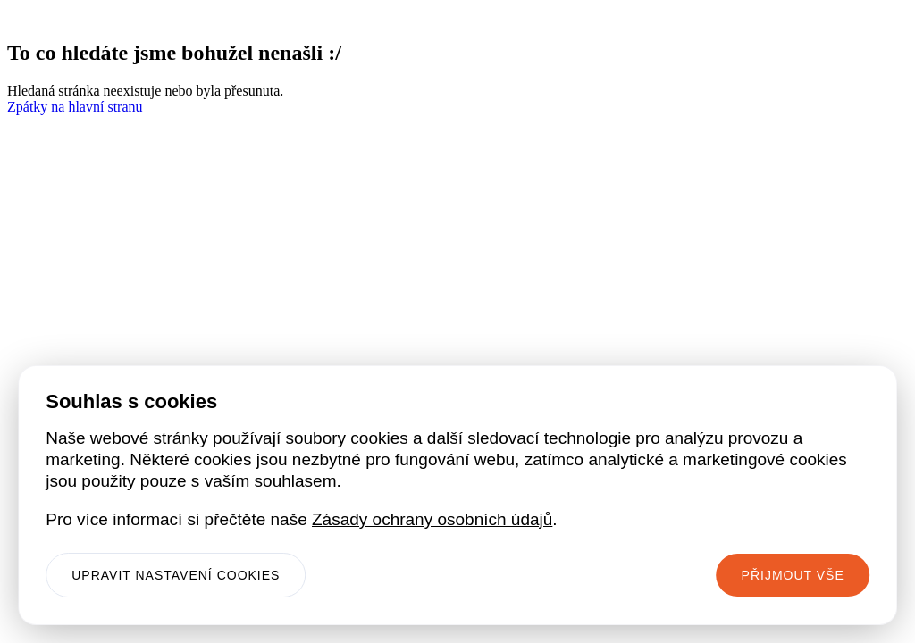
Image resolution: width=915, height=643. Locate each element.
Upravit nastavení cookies (175, 575)
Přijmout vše (793, 575)
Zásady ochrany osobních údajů (432, 519)
